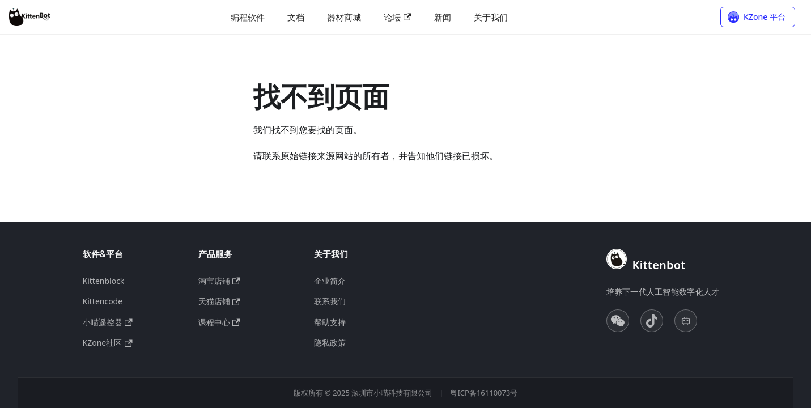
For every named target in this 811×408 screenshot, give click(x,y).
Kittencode (103, 301)
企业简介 (330, 280)
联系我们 (330, 301)
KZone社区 (108, 342)
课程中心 (219, 322)
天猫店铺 (219, 301)
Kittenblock (104, 280)
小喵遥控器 (108, 322)
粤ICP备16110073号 (483, 393)
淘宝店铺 (219, 280)
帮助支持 (330, 322)
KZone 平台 (764, 16)
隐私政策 (330, 342)
